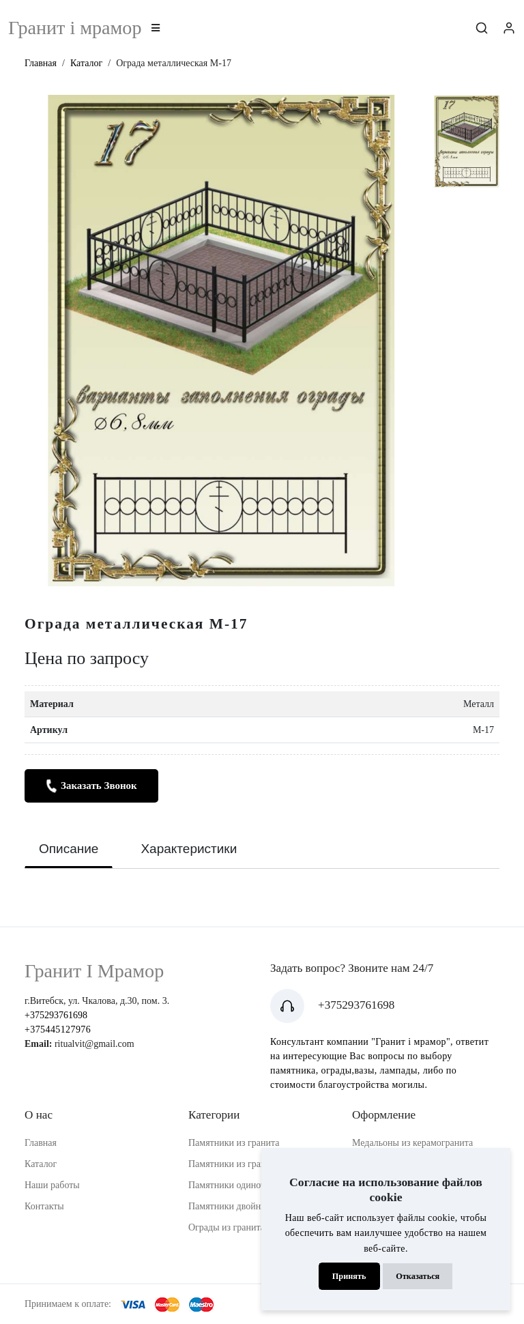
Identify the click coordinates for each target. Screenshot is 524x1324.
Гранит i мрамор (74, 27)
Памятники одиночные (234, 1185)
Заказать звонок (90, 786)
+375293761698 (56, 1015)
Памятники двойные (230, 1206)
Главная (41, 63)
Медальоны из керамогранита (412, 1143)
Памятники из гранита (234, 1143)
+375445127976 (58, 1029)
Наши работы (52, 1185)
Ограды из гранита (226, 1227)
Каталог (86, 63)
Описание (68, 848)
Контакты (44, 1206)
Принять (349, 1276)
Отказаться (417, 1276)
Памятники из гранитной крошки (255, 1164)
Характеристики (189, 848)
